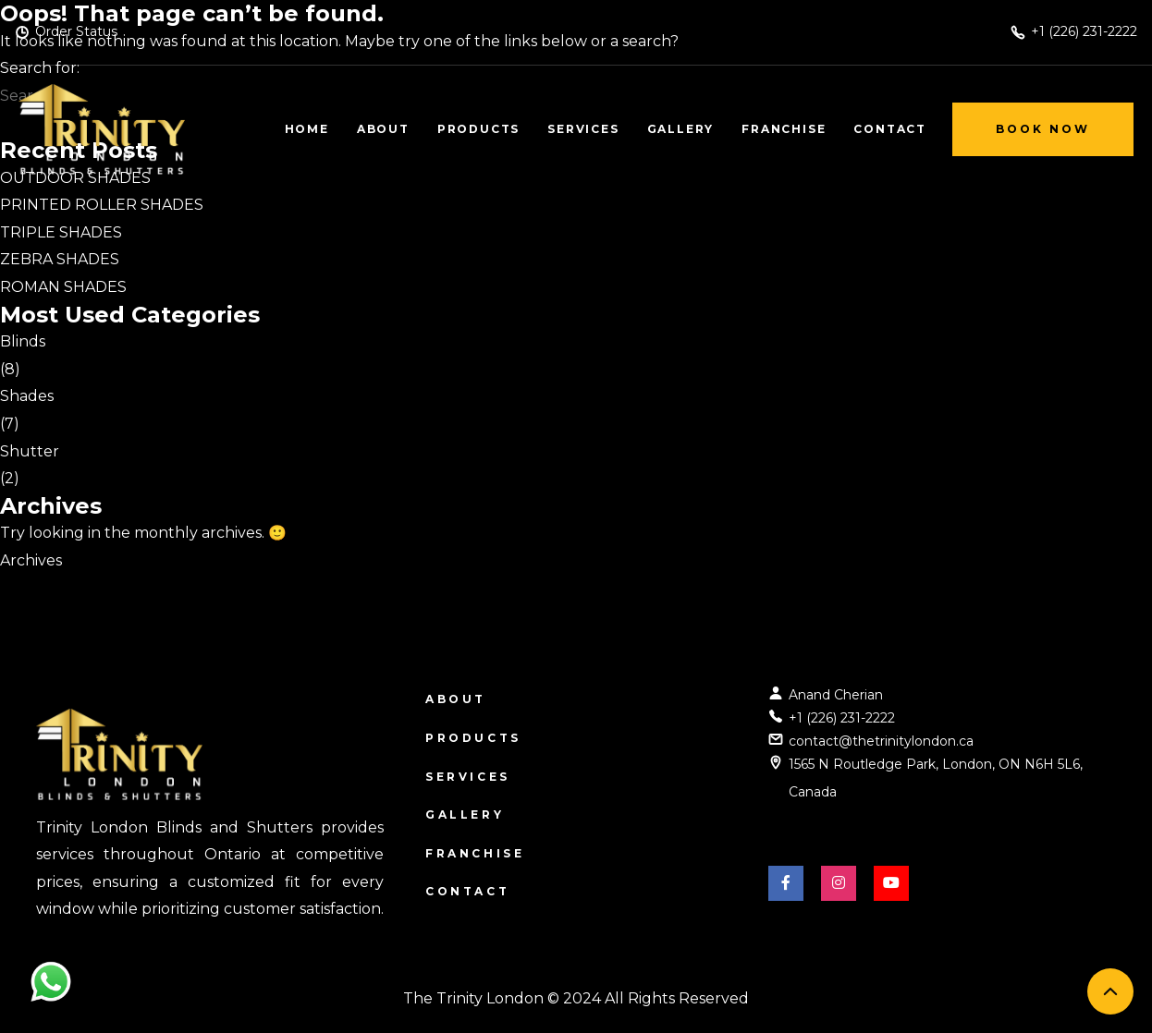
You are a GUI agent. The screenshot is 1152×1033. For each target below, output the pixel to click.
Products (473, 738)
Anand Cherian (836, 695)
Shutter (29, 451)
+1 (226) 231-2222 (842, 718)
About (455, 699)
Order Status (76, 31)
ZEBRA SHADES (59, 259)
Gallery (464, 814)
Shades (27, 396)
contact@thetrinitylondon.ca (881, 741)
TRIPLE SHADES (61, 232)
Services (467, 777)
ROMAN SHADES (63, 287)
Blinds (22, 341)
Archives (31, 560)
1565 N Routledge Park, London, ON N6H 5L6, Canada (936, 778)
